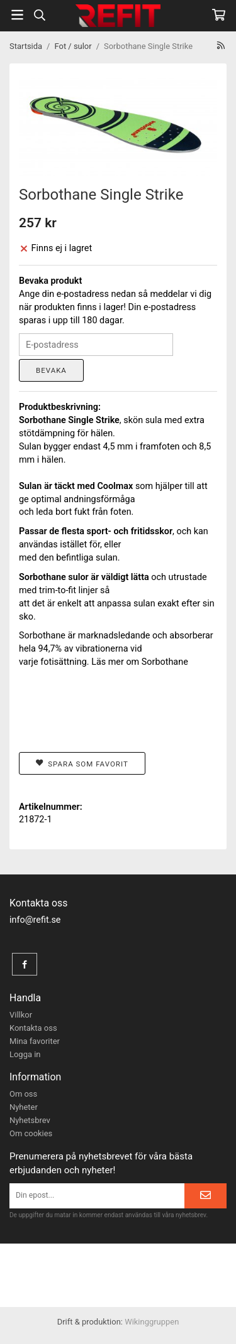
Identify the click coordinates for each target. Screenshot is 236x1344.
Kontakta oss (33, 1028)
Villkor (20, 1014)
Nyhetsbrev (29, 1120)
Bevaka (51, 370)
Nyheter (23, 1107)
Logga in (24, 1054)
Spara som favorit (82, 763)
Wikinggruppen (152, 1321)
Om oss (23, 1094)
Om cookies (30, 1133)
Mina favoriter (34, 1041)
